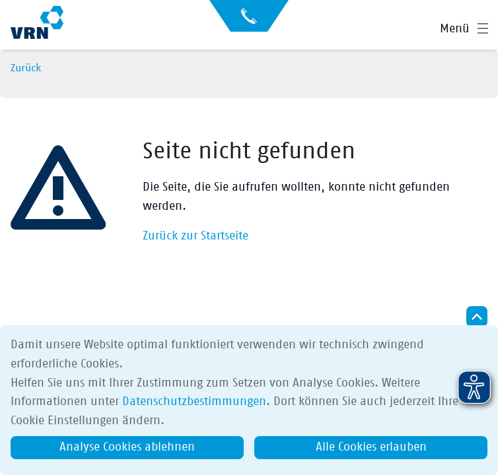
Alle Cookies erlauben (371, 447)
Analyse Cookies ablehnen (127, 447)
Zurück (26, 68)
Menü (455, 29)
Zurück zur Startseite (195, 236)
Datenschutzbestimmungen (194, 402)
